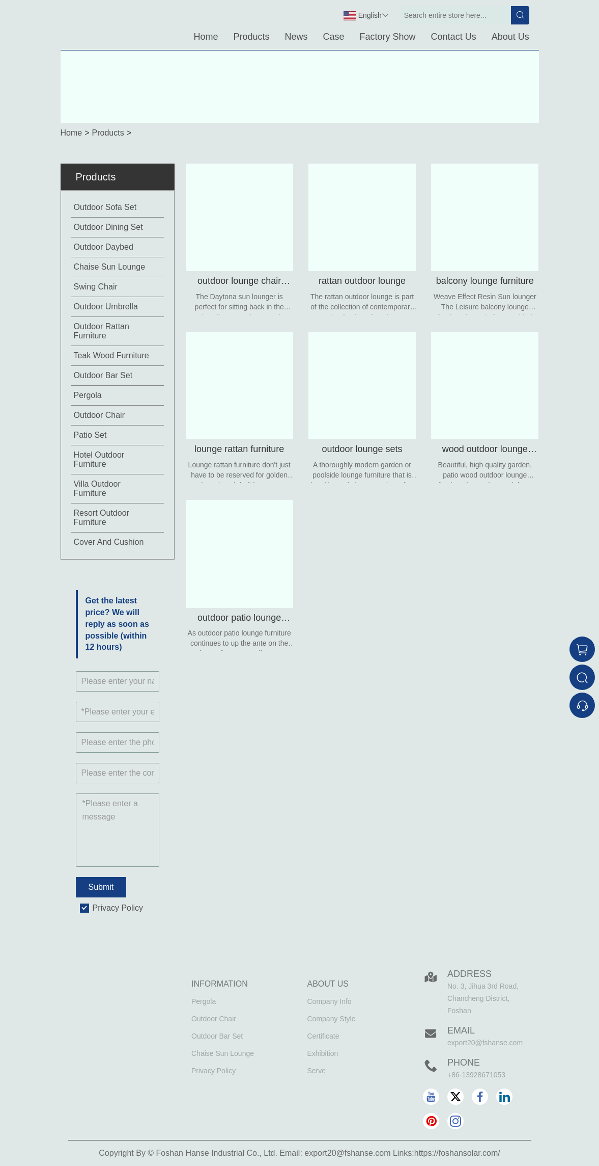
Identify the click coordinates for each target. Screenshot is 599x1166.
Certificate (323, 1036)
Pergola (88, 395)
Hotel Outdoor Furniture (99, 459)
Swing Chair (96, 286)
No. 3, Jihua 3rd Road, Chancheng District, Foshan (483, 998)
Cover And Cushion (109, 542)
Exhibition (322, 1053)
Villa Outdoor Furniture (97, 488)
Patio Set (90, 435)
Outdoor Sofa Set (105, 207)
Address (469, 974)
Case (334, 37)
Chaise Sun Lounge (110, 266)
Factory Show (388, 37)
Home (205, 37)
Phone (463, 1062)
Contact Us (453, 37)
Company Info (329, 1001)
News (296, 37)
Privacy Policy (118, 908)
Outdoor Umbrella (106, 306)
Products (251, 37)
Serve (316, 1071)
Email (461, 1030)
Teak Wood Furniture (111, 355)
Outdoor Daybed (103, 247)
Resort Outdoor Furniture (101, 517)
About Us (510, 37)
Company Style (331, 1019)
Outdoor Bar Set (103, 375)
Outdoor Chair (99, 415)
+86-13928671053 (476, 1075)
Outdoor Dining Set (108, 227)
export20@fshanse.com (485, 1043)
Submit (101, 887)
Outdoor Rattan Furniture (101, 331)
